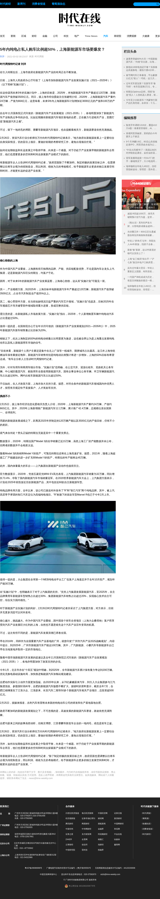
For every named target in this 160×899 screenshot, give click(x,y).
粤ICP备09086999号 (33, 868)
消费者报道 (38, 3)
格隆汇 (101, 839)
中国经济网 (102, 813)
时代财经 (5, 3)
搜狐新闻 (102, 824)
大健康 (145, 36)
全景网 (84, 839)
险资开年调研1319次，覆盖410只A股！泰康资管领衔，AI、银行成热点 (141, 128)
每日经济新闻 (87, 813)
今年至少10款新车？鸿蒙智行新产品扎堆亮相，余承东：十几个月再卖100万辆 (141, 103)
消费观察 (131, 36)
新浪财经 (118, 818)
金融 (44, 36)
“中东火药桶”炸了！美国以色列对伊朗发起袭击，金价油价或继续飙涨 (141, 153)
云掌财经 (69, 845)
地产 (76, 36)
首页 (2, 36)
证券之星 (69, 834)
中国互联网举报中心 (48, 874)
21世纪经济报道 (72, 813)
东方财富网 (86, 834)
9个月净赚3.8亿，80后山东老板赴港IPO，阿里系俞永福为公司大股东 (141, 144)
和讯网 (117, 829)
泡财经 (101, 845)
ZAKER (69, 839)
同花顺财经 (102, 834)
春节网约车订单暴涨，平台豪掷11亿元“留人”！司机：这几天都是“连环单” (141, 78)
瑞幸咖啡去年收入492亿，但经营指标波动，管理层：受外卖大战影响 (141, 169)
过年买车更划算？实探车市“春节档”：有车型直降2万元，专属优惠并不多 (141, 86)
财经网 (101, 818)
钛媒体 (117, 839)
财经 (34, 36)
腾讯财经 (69, 824)
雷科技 (84, 850)
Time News (91, 36)
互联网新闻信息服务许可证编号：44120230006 (115, 868)
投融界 (101, 850)
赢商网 (117, 845)
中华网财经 (86, 829)
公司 (55, 36)
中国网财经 (119, 824)
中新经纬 (69, 829)
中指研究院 (70, 850)
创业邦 (84, 845)
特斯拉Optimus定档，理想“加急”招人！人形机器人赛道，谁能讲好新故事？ (141, 94)
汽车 (105, 36)
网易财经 (85, 824)
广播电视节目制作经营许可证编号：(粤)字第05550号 (68, 868)
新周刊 (21, 3)
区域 (23, 36)
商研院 (117, 36)
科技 (66, 36)
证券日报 (118, 813)
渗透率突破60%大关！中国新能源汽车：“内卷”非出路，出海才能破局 (141, 62)
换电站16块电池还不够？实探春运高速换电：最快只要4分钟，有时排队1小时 (141, 70)
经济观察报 (70, 818)
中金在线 (118, 834)
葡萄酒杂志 (58, 3)
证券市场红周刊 (88, 818)
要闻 (13, 36)
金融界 (101, 829)
